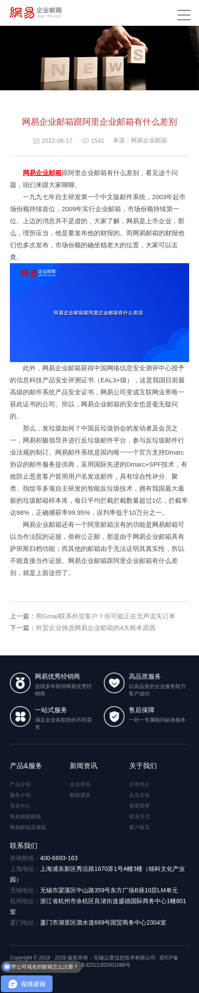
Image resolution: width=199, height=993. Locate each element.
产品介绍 (20, 784)
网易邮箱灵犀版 (28, 827)
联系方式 (139, 817)
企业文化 (139, 795)
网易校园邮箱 (25, 817)
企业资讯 (80, 784)
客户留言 (139, 827)
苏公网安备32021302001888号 (91, 965)
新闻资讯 (83, 765)
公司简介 (139, 784)
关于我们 (143, 765)
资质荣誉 (139, 806)
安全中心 (20, 806)
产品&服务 (26, 765)
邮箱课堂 (80, 795)
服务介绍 (20, 795)
